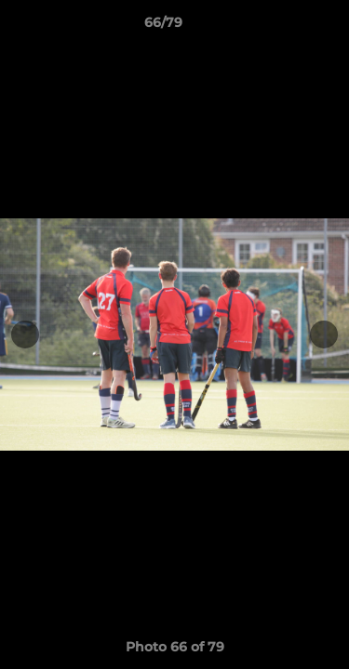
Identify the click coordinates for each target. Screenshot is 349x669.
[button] (282, 27)
